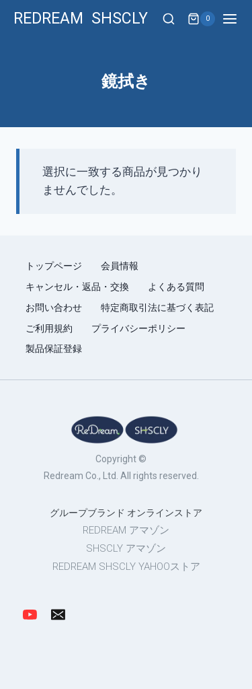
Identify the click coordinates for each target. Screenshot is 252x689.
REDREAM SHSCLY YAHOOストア (126, 566)
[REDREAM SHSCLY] (80, 19)
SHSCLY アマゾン (126, 548)
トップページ (54, 265)
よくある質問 (176, 286)
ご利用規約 (49, 328)
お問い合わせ (54, 307)
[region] (126, 493)
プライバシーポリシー (138, 328)
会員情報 (120, 265)
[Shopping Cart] (201, 18)
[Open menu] (237, 18)
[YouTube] (30, 615)
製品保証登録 (54, 348)
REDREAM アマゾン (126, 530)
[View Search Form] (168, 19)
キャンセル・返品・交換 (77, 286)
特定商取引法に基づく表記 (157, 307)
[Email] (58, 615)
